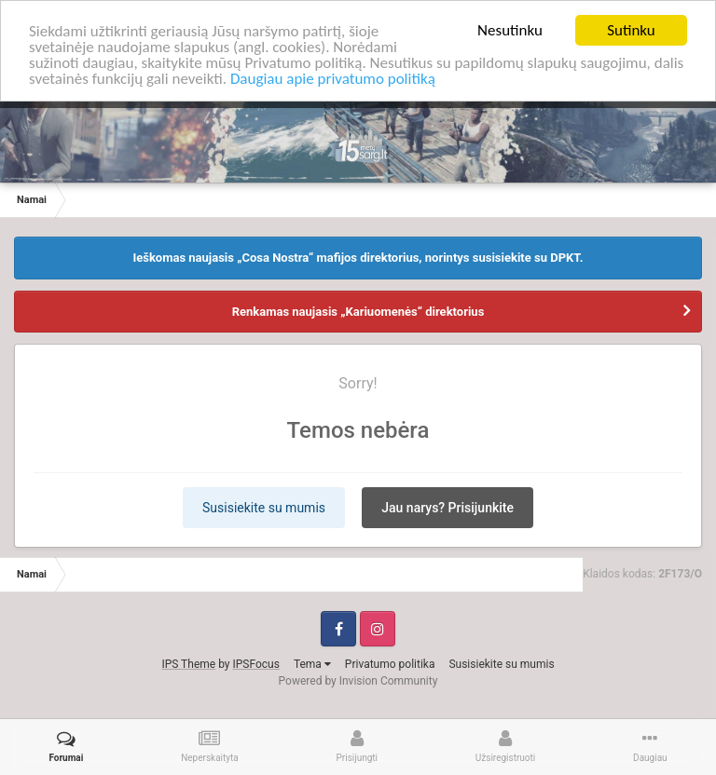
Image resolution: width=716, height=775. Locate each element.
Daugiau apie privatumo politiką (332, 78)
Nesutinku (510, 30)
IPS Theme (188, 663)
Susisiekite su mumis (263, 506)
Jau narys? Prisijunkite (447, 506)
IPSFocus (255, 663)
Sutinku (631, 30)
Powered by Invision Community (358, 680)
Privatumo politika (390, 663)
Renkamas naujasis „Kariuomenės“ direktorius (358, 311)
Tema (312, 663)
